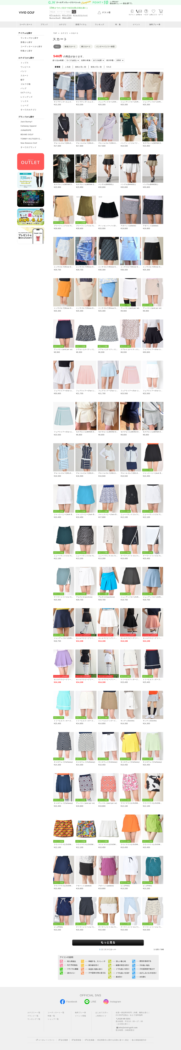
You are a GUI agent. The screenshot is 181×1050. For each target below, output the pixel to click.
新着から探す (27, 42)
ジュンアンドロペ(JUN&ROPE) (108, 102)
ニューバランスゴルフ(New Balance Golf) (130, 514)
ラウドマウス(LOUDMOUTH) (130, 803)
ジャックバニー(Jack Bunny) (153, 473)
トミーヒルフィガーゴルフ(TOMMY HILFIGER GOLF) (130, 679)
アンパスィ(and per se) (130, 308)
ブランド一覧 (32, 1016)
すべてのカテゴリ (28, 110)
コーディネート (25, 24)
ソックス (25, 101)
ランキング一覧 (33, 1019)
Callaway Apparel (29, 126)
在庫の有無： (86, 60)
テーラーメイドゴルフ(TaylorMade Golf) (130, 556)
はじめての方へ (101, 1013)
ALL (57, 47)
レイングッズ (27, 97)
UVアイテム (26, 93)
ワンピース (26, 67)
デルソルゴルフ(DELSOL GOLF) (64, 143)
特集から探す (26, 51)
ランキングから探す (29, 38)
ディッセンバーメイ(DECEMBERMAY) (108, 226)
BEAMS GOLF (27, 135)
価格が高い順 (80, 67)
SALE (108, 67)
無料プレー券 (154, 24)
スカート (25, 76)
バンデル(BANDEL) (106, 184)
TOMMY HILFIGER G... (31, 139)
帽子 (23, 80)
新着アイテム (81, 24)
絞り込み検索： (59, 60)
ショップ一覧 (53, 1019)
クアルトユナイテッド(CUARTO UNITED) (86, 349)
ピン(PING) (125, 886)
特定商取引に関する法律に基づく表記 (113, 1040)
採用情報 (76, 1040)
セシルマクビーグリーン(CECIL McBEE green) (86, 638)
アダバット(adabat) (128, 226)
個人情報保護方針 (139, 1040)
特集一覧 (51, 1016)
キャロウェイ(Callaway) (63, 762)
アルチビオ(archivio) (84, 597)
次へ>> (113, 949)
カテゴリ (62, 24)
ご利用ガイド (100, 1016)
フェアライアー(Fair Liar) (153, 349)
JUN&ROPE (26, 130)
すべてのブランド (28, 147)
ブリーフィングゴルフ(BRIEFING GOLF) (64, 226)
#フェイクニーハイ (80, 15)
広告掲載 (89, 1040)
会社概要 (63, 1040)
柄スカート (86, 47)
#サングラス (67, 15)
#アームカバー (55, 15)
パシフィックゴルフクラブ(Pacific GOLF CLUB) (130, 143)
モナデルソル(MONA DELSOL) (153, 143)
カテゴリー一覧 (33, 1013)
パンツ (24, 71)
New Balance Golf (29, 143)
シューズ (25, 105)
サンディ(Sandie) (128, 721)
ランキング (99, 24)
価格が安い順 (96, 67)
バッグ (24, 88)
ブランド (44, 24)
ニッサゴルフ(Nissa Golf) (64, 267)
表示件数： (111, 60)
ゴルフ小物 (26, 84)
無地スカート (70, 47)
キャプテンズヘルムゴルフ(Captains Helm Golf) (64, 102)
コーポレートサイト (45, 1040)
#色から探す (67, 18)
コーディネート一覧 (56, 1013)
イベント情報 (80, 1016)
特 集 (118, 24)
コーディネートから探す (31, 47)
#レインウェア (55, 18)
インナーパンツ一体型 (105, 47)
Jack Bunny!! (27, 122)
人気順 (68, 67)
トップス (25, 63)
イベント (136, 24)
